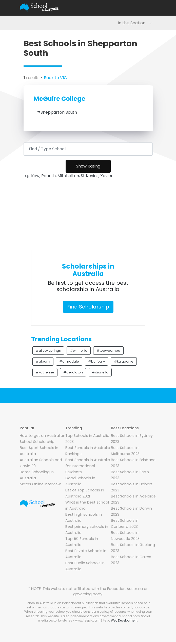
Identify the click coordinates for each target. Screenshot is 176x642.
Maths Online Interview (40, 484)
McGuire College (59, 98)
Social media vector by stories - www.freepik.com (94, 618)
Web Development (124, 621)
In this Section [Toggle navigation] (135, 23)
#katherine (45, 372)
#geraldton (73, 372)
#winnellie (78, 350)
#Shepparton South (57, 112)
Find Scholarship (88, 306)
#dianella (100, 372)
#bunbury (96, 361)
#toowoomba (108, 350)
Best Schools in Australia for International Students (87, 465)
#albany (43, 361)
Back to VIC (55, 78)
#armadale (69, 361)
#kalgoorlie (123, 361)
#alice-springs (48, 350)
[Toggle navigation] (150, 8)
